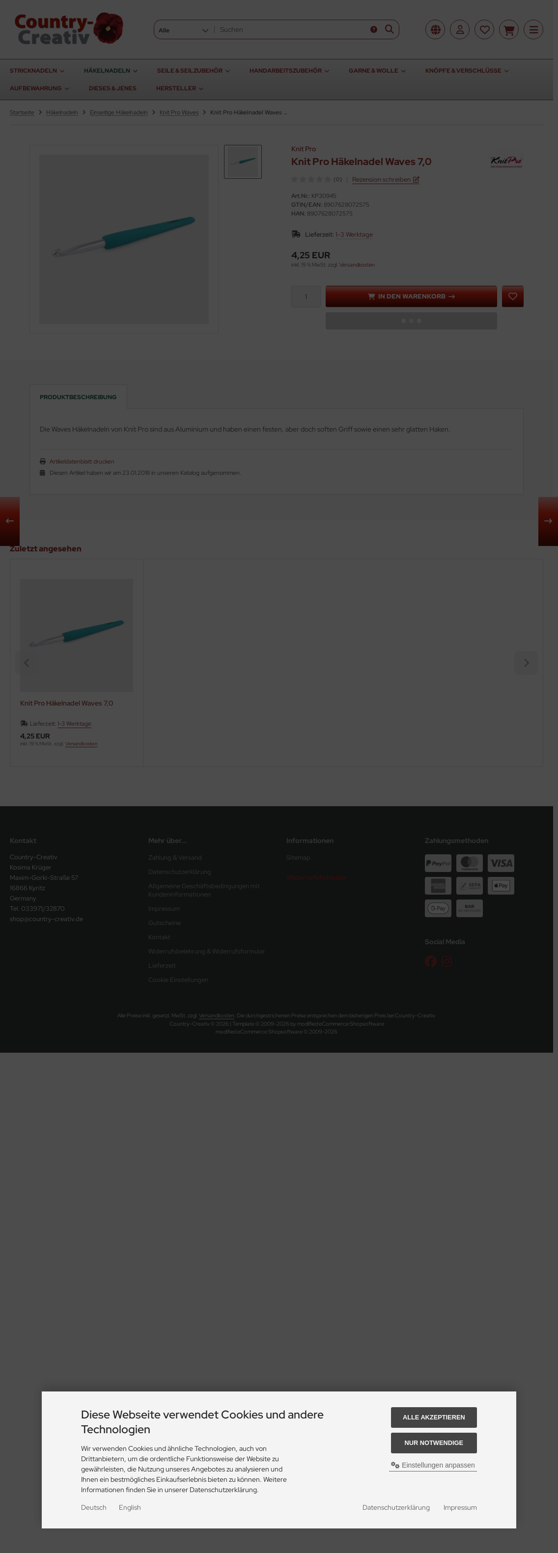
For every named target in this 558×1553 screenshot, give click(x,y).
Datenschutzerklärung (396, 1507)
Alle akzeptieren (434, 1417)
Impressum (460, 1507)
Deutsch (94, 1507)
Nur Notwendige (434, 1442)
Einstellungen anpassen (433, 1465)
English (130, 1507)
